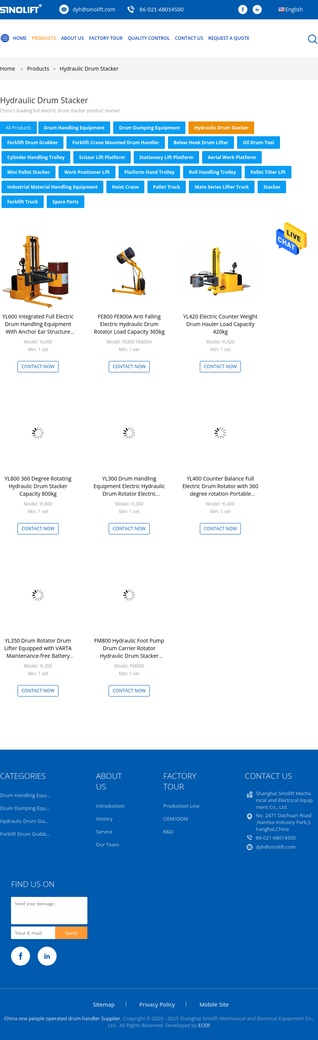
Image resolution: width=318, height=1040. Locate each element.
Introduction (110, 805)
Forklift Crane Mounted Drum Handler (115, 142)
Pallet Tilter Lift (268, 172)
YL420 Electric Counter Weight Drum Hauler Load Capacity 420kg (220, 324)
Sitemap (104, 1004)
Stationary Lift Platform (166, 157)
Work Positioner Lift (87, 172)
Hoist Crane (125, 187)
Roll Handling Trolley (212, 172)
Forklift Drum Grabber (32, 142)
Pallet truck (166, 187)
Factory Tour (106, 38)
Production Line (181, 805)
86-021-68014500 (161, 9)
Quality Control (148, 38)
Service (104, 831)
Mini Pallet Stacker (28, 172)
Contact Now (38, 366)
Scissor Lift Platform (102, 157)
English (294, 9)
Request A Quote (228, 38)
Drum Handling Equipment (74, 127)
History (104, 818)
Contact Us (189, 38)
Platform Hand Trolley (149, 172)
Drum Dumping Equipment (149, 127)
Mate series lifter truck (222, 187)
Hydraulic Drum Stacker (89, 68)
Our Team (107, 844)
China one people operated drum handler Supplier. (63, 1018)
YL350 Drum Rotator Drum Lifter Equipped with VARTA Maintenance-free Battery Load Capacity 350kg (37, 652)
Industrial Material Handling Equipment (52, 187)
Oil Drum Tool (258, 142)
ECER (204, 1025)
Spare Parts (65, 202)
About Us (72, 38)
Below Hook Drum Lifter (201, 142)
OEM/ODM (175, 818)
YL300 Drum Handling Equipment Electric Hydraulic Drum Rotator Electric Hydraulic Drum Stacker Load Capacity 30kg (129, 493)
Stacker (271, 187)
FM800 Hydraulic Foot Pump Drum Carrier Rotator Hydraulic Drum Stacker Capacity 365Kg (129, 652)
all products (18, 127)
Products (44, 38)
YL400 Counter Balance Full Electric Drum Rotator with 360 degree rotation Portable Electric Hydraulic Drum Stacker (220, 493)
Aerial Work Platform (232, 157)
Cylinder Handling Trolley (36, 157)
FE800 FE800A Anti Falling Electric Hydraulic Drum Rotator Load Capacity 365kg (129, 324)
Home (13, 38)
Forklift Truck (22, 202)
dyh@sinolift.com (94, 9)
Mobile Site (214, 1004)
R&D (168, 831)
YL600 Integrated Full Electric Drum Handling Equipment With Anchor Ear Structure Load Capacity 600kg (38, 328)
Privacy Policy (157, 1004)
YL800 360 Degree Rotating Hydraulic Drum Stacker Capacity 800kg (38, 486)
